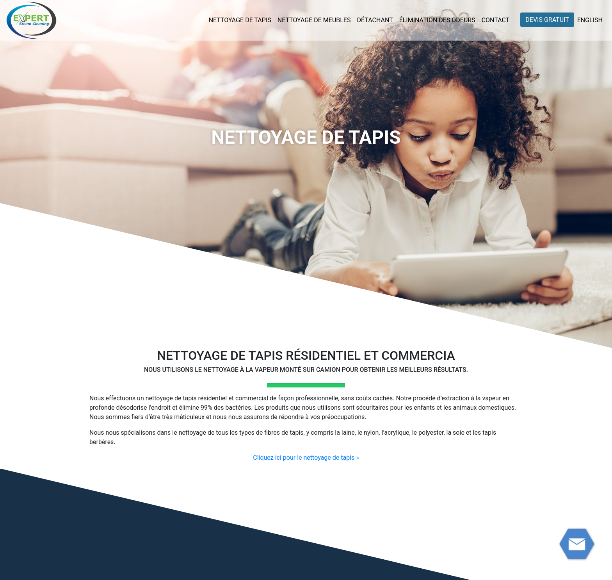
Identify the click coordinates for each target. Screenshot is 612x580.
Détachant (375, 20)
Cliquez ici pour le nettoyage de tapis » (306, 457)
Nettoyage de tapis (240, 20)
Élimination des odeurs (437, 20)
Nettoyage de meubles (314, 20)
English (590, 20)
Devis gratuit (547, 19)
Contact (496, 20)
